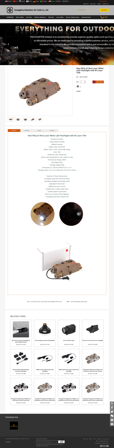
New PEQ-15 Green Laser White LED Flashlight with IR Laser (46, 301)
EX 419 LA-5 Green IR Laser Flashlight (92, 340)
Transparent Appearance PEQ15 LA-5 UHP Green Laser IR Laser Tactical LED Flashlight (93, 371)
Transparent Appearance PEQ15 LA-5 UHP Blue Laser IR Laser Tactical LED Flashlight (45, 400)
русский (23, 1)
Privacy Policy (106, 439)
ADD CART (97, 82)
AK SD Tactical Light (68, 340)
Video (94, 439)
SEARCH (104, 10)
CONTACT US (105, 3)
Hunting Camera (86, 17)
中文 (17, 1)
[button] (8, 44)
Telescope (51, 17)
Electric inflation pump (72, 17)
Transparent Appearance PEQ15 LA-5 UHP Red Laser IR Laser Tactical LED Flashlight (93, 400)
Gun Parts (29, 17)
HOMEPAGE (10, 17)
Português (45, 1)
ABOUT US (85, 3)
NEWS (90, 439)
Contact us (99, 439)
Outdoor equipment (40, 17)
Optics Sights (20, 17)
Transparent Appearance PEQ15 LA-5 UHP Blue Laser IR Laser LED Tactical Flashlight (69, 400)
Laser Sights (60, 17)
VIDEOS (99, 3)
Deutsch (37, 1)
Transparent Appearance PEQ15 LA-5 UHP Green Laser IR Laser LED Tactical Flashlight (21, 400)
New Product (93, 3)
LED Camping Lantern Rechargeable (45, 340)
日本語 (30, 1)
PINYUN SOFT (105, 443)
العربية (53, 1)
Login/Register (103, 1)
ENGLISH (10, 1)
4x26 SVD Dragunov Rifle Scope (79, 301)
